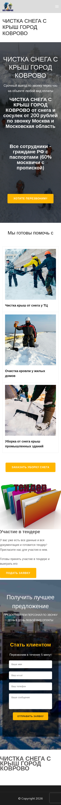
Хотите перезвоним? (30, 198)
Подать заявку (18, 573)
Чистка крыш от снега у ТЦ (26, 305)
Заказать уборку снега (30, 467)
